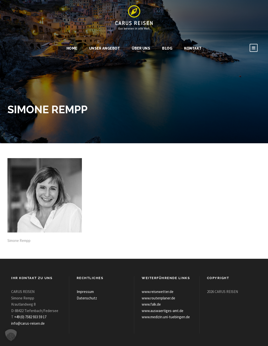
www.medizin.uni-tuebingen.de (166, 317)
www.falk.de (151, 304)
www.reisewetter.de (157, 291)
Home (72, 48)
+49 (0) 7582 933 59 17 (30, 317)
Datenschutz (87, 298)
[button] (11, 335)
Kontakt (193, 48)
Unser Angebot (104, 48)
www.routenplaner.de (158, 298)
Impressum (85, 291)
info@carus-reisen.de (28, 323)
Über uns (141, 48)
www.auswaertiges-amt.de (162, 310)
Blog (167, 48)
